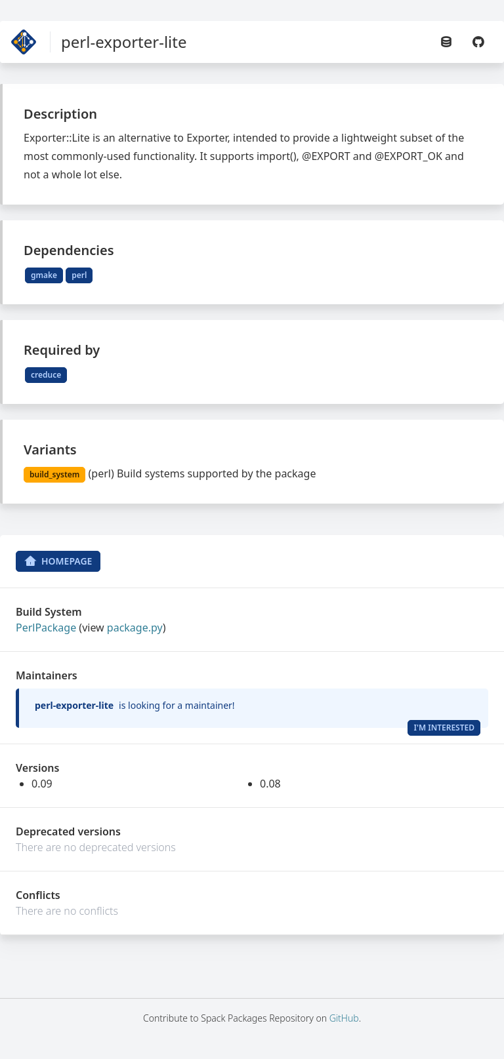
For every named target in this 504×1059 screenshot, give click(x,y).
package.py (135, 627)
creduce (46, 374)
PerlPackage (46, 627)
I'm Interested (443, 727)
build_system (54, 474)
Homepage (58, 561)
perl (79, 275)
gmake (44, 275)
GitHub (344, 1018)
